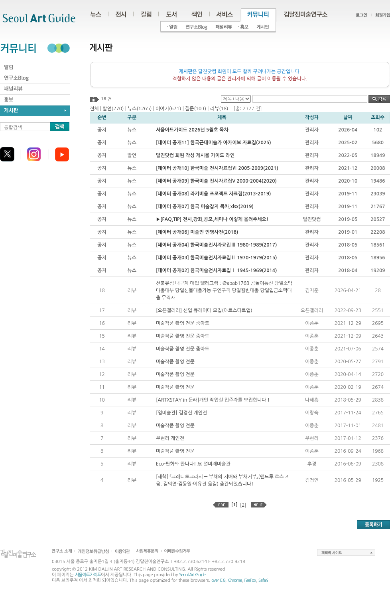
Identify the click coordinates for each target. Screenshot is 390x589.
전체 (94, 108)
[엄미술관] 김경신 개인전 (181, 412)
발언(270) (113, 108)
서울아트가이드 (88, 575)
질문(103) (195, 108)
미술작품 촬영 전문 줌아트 (182, 323)
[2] (243, 505)
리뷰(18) (219, 108)
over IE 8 (218, 580)
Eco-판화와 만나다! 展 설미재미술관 (193, 464)
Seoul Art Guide (192, 575)
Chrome (235, 580)
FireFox (250, 580)
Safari (263, 580)
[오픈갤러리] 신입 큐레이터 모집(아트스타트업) (204, 310)
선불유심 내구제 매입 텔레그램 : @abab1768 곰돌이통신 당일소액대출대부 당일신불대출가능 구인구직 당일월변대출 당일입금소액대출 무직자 (224, 290)
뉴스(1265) (140, 108)
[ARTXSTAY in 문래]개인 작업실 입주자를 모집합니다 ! (213, 400)
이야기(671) (168, 108)
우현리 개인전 (170, 438)
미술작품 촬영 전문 (175, 361)
